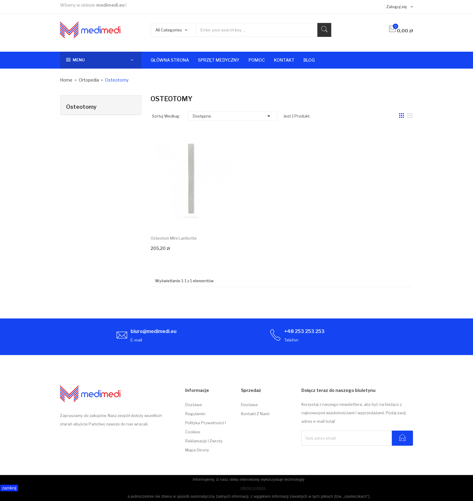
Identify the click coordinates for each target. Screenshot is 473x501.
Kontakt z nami (255, 413)
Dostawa (193, 404)
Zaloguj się (396, 6)
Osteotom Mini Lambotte (174, 238)
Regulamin (195, 413)
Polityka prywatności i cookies (205, 427)
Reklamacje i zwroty (204, 440)
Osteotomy (81, 107)
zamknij (9, 488)
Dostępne (232, 116)
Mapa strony (197, 450)
